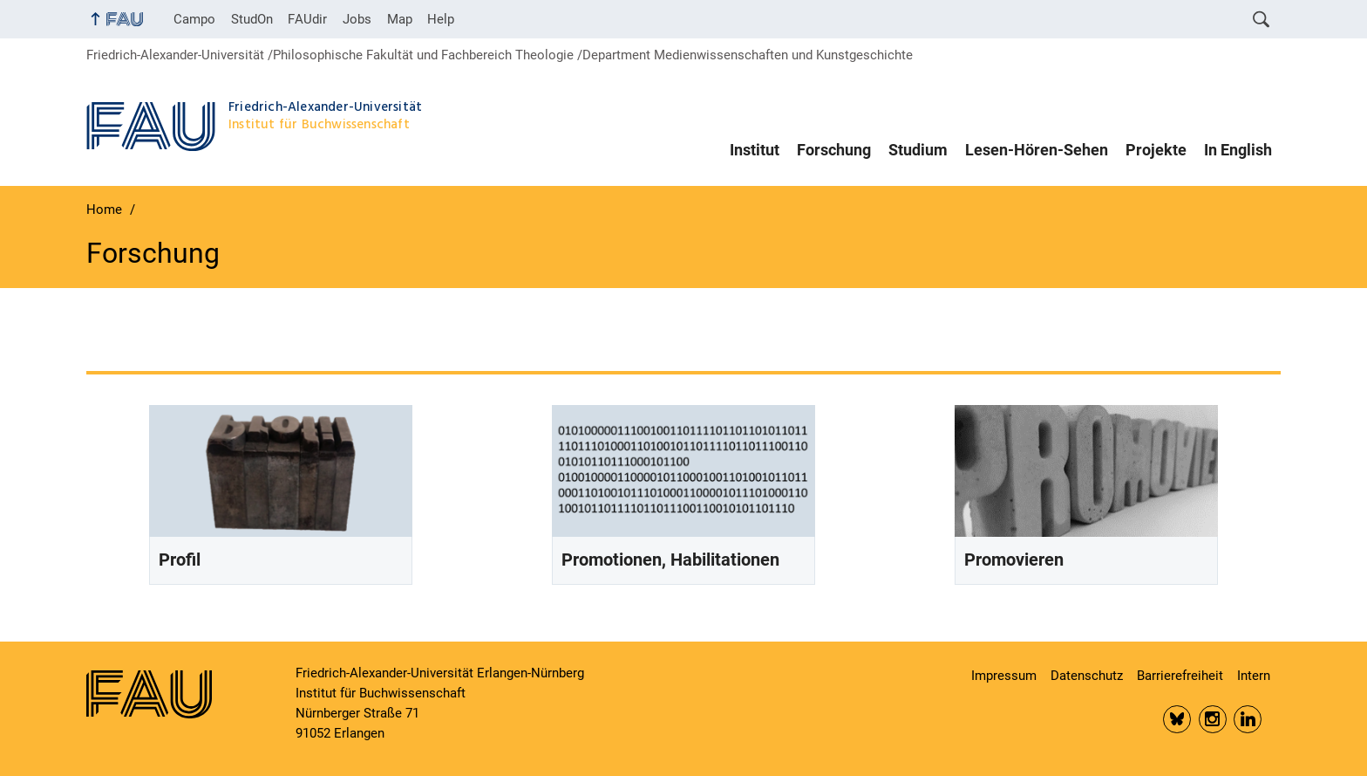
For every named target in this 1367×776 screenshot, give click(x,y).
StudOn (252, 19)
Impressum (1004, 675)
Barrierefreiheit (1180, 675)
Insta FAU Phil (1213, 719)
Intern (1253, 675)
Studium (918, 150)
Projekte (1156, 150)
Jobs (357, 19)
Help (440, 19)
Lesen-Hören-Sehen (1036, 150)
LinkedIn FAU (1248, 719)
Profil (180, 560)
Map (399, 19)
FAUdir (307, 19)
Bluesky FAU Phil (1177, 719)
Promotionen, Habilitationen (670, 560)
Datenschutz (1087, 675)
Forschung (834, 150)
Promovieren (1014, 560)
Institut (754, 150)
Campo (194, 19)
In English (1238, 150)
